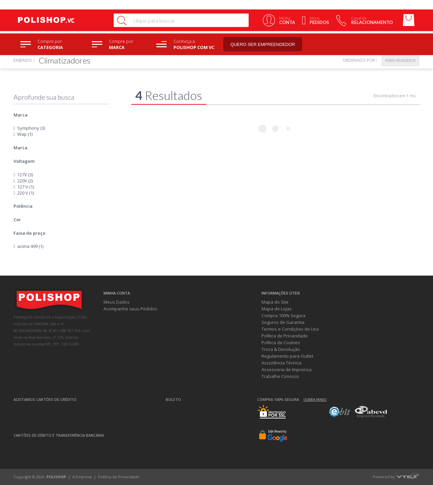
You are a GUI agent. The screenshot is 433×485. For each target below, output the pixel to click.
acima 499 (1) (30, 246)
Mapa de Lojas (276, 309)
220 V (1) (25, 193)
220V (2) (25, 181)
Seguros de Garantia (282, 322)
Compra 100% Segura (283, 315)
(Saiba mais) (315, 399)
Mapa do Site (275, 302)
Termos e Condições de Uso (290, 329)
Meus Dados (117, 302)
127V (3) (25, 175)
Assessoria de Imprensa (286, 369)
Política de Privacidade (284, 336)
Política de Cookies (280, 342)
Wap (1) (24, 134)
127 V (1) (25, 187)
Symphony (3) (31, 128)
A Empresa (82, 476)
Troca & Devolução (280, 349)
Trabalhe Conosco (280, 376)
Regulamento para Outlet (287, 356)
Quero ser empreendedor (265, 44)
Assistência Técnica (281, 363)
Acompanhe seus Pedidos (130, 309)
